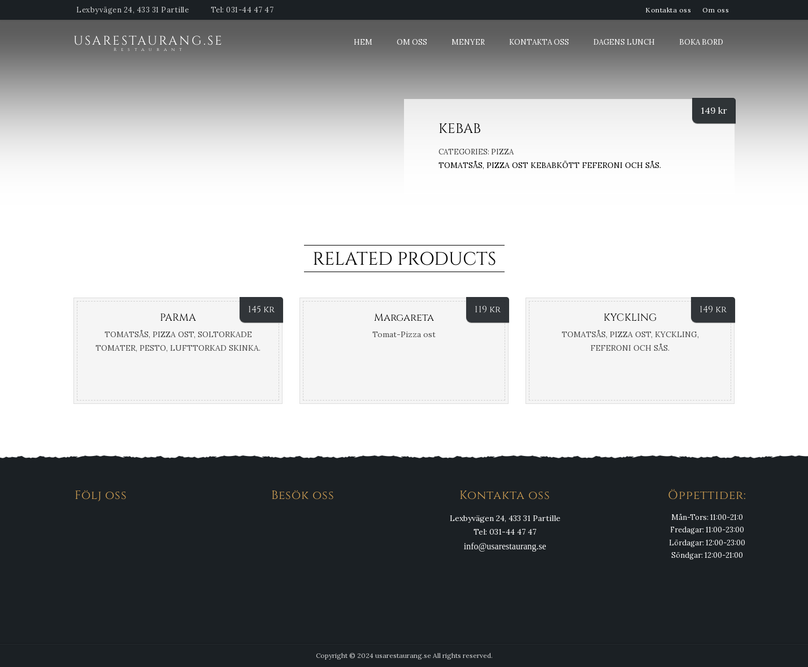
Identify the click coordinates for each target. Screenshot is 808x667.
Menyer (468, 42)
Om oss (715, 10)
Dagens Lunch (624, 42)
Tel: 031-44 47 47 (242, 10)
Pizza (502, 152)
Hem (363, 42)
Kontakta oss (668, 10)
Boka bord (701, 42)
